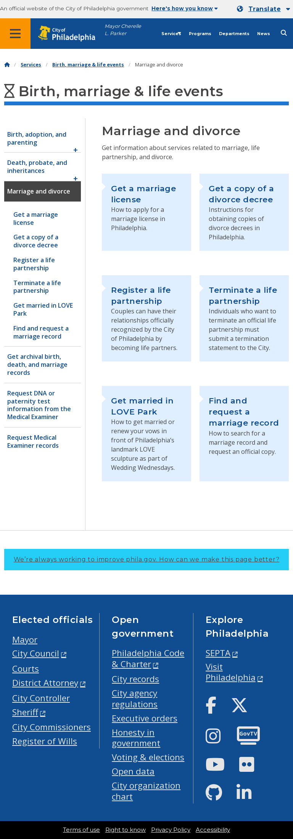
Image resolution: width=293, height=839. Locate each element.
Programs (200, 33)
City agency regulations (135, 698)
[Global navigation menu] (15, 33)
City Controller (41, 698)
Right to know (125, 829)
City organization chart (146, 790)
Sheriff (25, 712)
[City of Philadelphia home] (70, 34)
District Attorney (45, 683)
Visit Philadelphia (231, 672)
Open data (133, 771)
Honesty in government (136, 737)
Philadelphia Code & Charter (148, 658)
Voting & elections (148, 757)
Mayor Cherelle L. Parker (123, 29)
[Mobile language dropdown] (263, 9)
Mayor (24, 639)
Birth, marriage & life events (88, 64)
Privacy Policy (170, 829)
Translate (264, 9)
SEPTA (218, 653)
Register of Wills (44, 741)
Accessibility (213, 829)
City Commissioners (51, 727)
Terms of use (81, 829)
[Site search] (284, 33)
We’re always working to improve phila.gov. (147, 559)
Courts (25, 668)
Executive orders (144, 718)
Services (171, 33)
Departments (234, 33)
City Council (35, 653)
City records (135, 679)
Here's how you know (184, 8)
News (263, 33)
